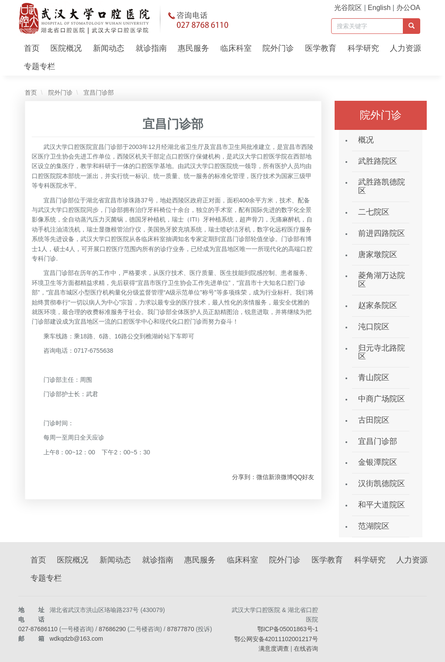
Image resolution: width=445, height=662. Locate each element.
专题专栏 (39, 66)
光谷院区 (348, 7)
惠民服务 (193, 48)
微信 (262, 476)
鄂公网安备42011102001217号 (276, 639)
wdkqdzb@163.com (76, 638)
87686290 (112, 629)
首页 (32, 48)
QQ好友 (304, 476)
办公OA (408, 7)
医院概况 (66, 48)
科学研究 (363, 48)
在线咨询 (306, 648)
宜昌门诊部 (98, 92)
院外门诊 (278, 48)
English (379, 7)
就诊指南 (151, 48)
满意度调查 (274, 648)
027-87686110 (37, 629)
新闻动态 (108, 48)
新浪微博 (281, 476)
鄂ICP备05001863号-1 (287, 629)
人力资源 (405, 48)
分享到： (244, 476)
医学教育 (320, 48)
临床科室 (236, 48)
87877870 (180, 629)
